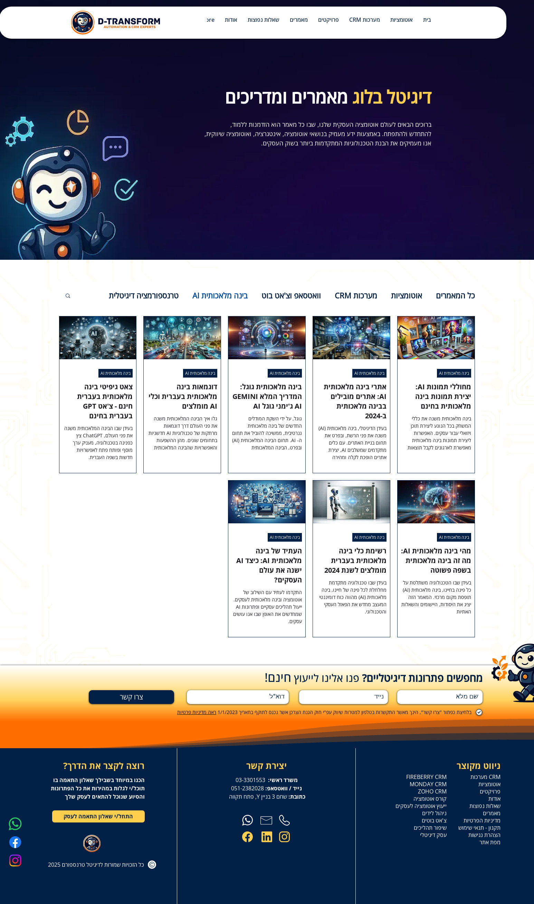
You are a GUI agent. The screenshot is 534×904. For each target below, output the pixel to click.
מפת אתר (489, 842)
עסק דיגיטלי (433, 835)
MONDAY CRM (428, 784)
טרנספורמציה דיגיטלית (144, 295)
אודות (494, 798)
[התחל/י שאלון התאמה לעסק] (98, 816)
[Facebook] (15, 842)
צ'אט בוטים (434, 820)
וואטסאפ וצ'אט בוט (291, 295)
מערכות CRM (356, 295)
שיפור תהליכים (430, 827)
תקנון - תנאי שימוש (481, 827)
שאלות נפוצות (484, 806)
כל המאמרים (455, 295)
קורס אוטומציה (430, 798)
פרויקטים (490, 791)
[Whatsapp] (15, 824)
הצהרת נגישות (484, 835)
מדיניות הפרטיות (482, 820)
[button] (68, 296)
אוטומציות (406, 295)
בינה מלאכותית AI (220, 295)
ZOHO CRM (432, 791)
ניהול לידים (434, 813)
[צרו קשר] (131, 697)
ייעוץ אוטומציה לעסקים (428, 806)
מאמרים (491, 813)
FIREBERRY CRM (428, 777)
